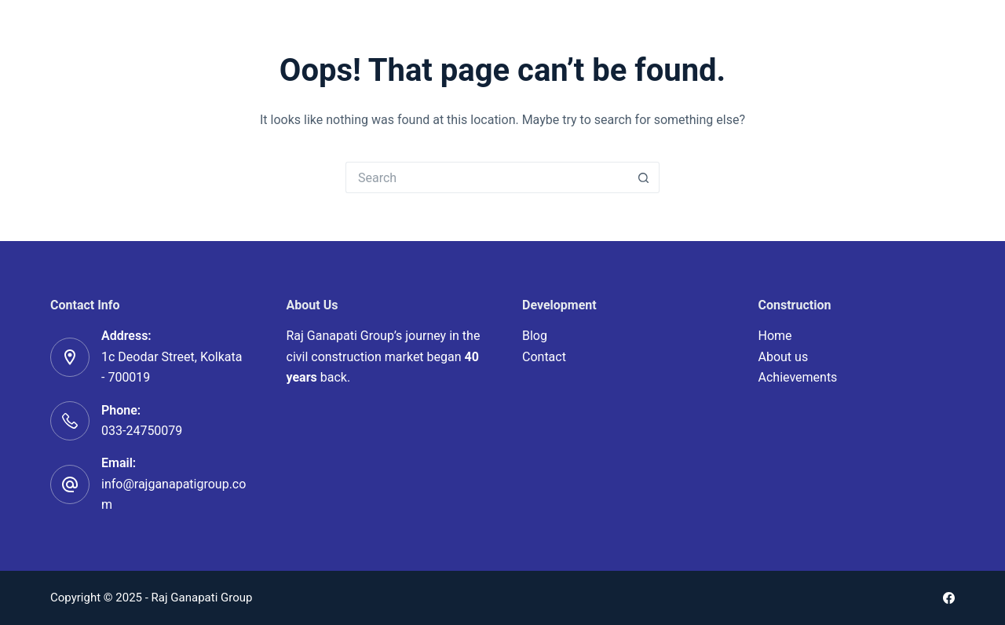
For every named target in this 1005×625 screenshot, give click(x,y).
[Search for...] (486, 177)
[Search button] (644, 177)
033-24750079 (141, 430)
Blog (534, 335)
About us (783, 356)
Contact (544, 356)
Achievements (798, 377)
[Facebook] (949, 598)
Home (775, 335)
